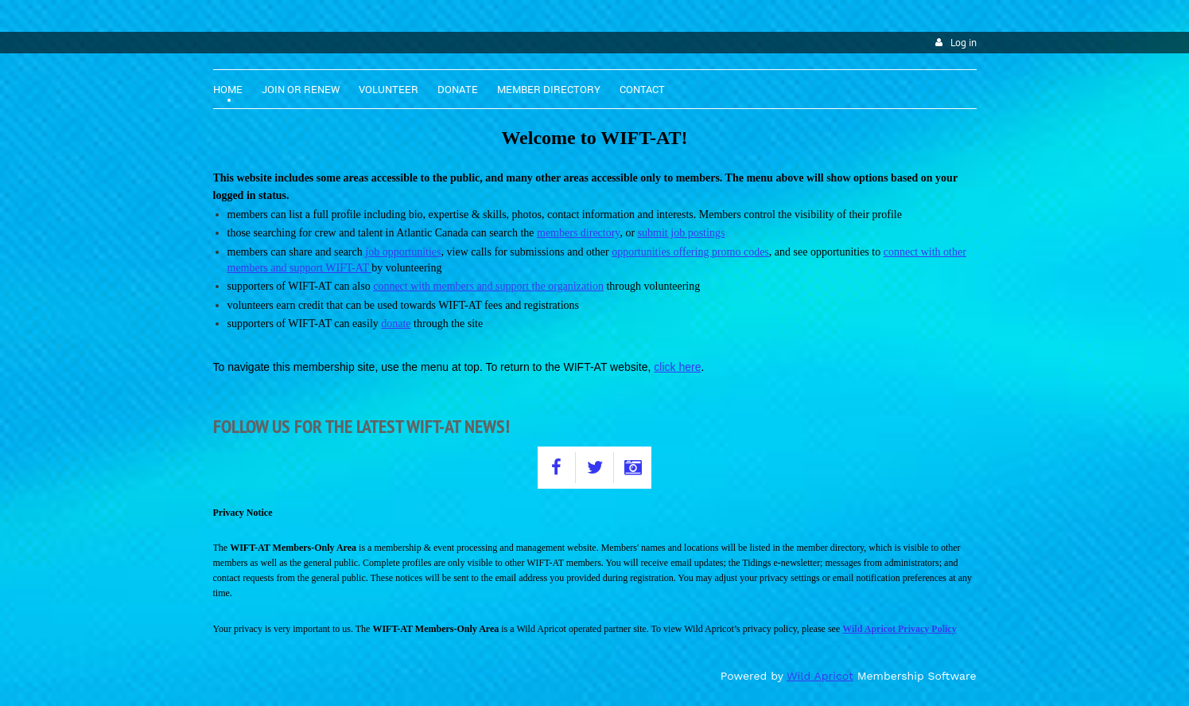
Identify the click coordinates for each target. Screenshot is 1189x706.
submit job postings (681, 233)
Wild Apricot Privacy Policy (899, 628)
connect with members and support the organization (488, 286)
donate (395, 324)
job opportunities (403, 252)
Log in (963, 42)
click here (677, 367)
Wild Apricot (820, 675)
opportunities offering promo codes (690, 252)
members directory (578, 233)
